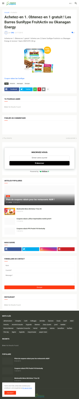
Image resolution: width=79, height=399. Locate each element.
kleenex (37, 324)
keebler (63, 324)
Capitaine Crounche (23, 328)
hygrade (29, 324)
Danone (50, 321)
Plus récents (8, 138)
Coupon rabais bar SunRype (14, 78)
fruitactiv (14, 12)
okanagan (20, 83)
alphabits (43, 328)
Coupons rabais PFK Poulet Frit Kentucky (31, 228)
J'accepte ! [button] (10, 393)
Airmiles (42, 321)
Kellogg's (33, 321)
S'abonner (39, 163)
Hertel (35, 328)
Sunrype (27, 83)
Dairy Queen (47, 324)
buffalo (69, 328)
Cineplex (18, 321)
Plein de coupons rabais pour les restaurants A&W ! (32, 358)
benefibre (61, 328)
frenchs (6, 324)
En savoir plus (27, 388)
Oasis (58, 321)
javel (55, 324)
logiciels (22, 332)
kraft (65, 321)
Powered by (39, 171)
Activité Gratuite (17, 324)
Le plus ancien (70, 138)
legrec (14, 332)
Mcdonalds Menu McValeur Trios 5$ (29, 209)
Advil (71, 321)
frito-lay (6, 332)
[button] (3, 3)
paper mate (43, 332)
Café (25, 321)
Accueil (6, 12)
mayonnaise (32, 332)
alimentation (8, 321)
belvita (52, 328)
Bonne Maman (8, 328)
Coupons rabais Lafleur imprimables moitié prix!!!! (34, 219)
